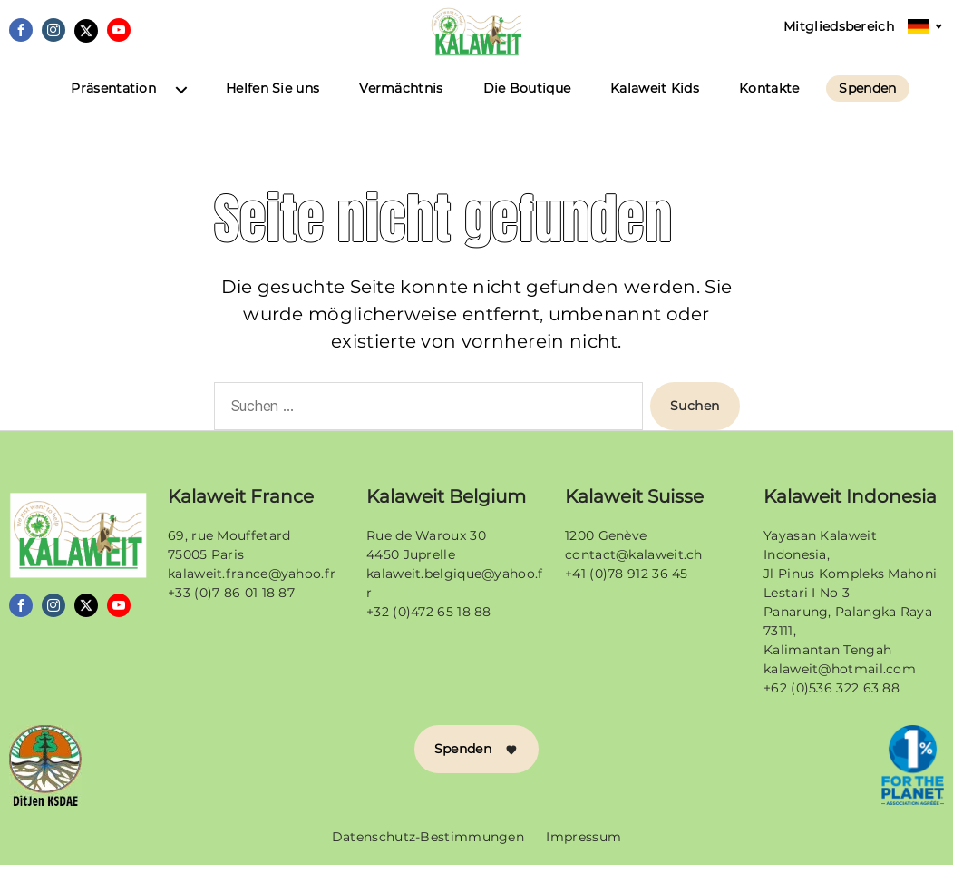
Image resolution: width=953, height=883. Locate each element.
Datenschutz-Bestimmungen (428, 855)
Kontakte (769, 107)
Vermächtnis (400, 107)
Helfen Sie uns (272, 107)
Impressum (583, 855)
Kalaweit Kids (654, 107)
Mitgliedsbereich (838, 26)
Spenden (867, 107)
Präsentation (113, 107)
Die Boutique (527, 107)
